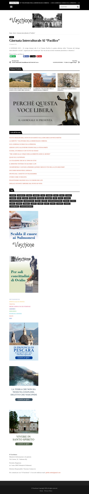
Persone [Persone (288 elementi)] (66, 201)
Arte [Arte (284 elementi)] (43, 195)
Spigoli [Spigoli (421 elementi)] (40, 203)
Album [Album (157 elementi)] (29, 195)
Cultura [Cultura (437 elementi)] (25, 198)
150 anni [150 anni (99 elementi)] (13, 195)
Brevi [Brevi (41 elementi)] (56, 195)
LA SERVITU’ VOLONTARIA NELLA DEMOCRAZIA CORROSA (32, 3)
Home (10, 33)
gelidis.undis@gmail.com (53, 472)
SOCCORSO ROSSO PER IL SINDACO (20, 170)
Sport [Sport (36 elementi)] (46, 203)
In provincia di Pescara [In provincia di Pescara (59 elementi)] (16, 201)
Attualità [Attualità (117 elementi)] (49, 195)
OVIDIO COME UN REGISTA (18, 177)
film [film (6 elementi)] (55, 198)
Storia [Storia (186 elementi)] (52, 203)
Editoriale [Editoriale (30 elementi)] (40, 198)
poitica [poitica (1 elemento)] (12, 203)
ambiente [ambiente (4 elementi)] (36, 195)
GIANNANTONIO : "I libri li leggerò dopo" (65, 61)
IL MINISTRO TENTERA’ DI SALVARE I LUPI (22, 164)
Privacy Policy (48, 491)
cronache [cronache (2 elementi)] (13, 198)
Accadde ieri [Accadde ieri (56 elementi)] (21, 195)
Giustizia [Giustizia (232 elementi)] (67, 198)
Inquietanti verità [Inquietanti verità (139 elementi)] (29, 201)
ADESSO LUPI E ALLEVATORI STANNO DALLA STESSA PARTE (28, 147)
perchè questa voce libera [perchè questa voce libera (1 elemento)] (55, 201)
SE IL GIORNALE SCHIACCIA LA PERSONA (65, 3)
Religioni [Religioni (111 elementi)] (26, 203)
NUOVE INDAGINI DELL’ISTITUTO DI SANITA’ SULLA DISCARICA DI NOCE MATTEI (20, 89)
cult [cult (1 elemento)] (19, 198)
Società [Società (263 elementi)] (33, 203)
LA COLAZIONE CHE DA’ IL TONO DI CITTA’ (23, 160)
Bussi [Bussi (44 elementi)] (62, 195)
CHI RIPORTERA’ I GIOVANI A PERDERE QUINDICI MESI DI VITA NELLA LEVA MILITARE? (37, 167)
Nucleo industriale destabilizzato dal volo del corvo (25, 61)
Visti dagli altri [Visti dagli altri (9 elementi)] (14, 206)
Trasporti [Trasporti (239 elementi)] (60, 203)
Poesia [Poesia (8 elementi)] (72, 201)
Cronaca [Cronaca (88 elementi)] (68, 195)
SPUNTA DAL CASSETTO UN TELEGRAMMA (23, 174)
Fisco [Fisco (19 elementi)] (60, 198)
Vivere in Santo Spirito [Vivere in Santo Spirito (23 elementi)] (26, 206)
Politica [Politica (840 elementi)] (19, 203)
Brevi (14, 33)
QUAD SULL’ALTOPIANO (17, 157)
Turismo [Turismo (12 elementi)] (67, 203)
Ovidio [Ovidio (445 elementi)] (44, 201)
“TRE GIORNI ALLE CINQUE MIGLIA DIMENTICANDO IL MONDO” (29, 154)
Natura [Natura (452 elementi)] (37, 201)
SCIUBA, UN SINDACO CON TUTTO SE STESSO (23, 151)
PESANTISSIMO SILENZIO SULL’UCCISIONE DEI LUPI (26, 180)
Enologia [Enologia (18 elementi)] (48, 198)
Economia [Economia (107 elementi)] (32, 198)
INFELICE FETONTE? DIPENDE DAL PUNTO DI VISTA (25, 183)
